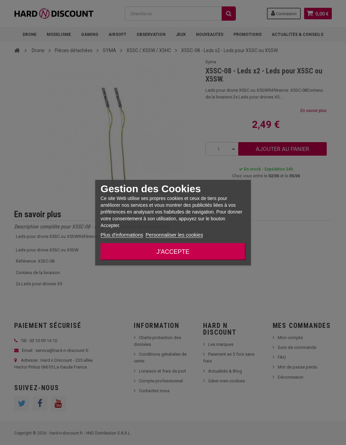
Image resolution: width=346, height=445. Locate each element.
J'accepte (172, 251)
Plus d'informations (122, 234)
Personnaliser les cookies (174, 234)
